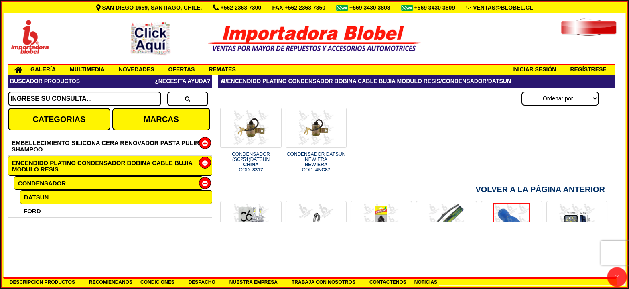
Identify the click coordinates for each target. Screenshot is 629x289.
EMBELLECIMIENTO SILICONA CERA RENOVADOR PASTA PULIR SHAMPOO (105, 146)
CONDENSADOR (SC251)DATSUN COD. (251, 162)
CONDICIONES (157, 282)
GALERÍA (43, 69)
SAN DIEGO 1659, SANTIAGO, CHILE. (150, 7)
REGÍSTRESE (588, 69)
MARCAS (161, 119)
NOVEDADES (136, 69)
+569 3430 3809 (435, 7)
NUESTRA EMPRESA (253, 282)
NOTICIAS (425, 282)
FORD (32, 211)
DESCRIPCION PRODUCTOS (42, 282)
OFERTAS (181, 69)
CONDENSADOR (42, 183)
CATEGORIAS (58, 119)
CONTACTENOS (387, 282)
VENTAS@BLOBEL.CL (503, 7)
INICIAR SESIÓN (534, 69)
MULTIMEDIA (87, 69)
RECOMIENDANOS (110, 282)
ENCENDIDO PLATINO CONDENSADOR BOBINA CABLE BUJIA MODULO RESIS (102, 166)
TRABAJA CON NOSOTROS (323, 282)
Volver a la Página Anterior (540, 189)
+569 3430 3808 (370, 7)
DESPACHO (202, 282)
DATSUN (36, 197)
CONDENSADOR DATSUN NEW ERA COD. (316, 162)
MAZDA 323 (40, 237)
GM (28, 224)
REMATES (222, 69)
